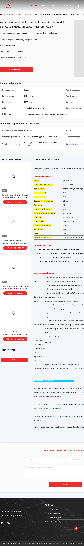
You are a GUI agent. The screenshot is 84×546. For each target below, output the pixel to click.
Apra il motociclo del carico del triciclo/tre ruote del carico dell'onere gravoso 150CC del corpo (14, 243)
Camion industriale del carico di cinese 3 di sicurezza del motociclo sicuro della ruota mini (15, 197)
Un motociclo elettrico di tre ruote (53, 427)
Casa (23, 5)
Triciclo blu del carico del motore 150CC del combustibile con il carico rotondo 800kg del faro (15, 288)
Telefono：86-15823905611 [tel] (12, 512)
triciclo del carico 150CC (24, 14)
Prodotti (33, 5)
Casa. (5, 14)
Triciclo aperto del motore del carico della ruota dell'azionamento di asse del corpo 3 (15, 334)
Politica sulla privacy (8, 544)
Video (44, 5)
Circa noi (55, 5)
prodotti (11, 14)
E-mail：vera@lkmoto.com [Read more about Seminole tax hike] (12, 516)
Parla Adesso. (16, 69)
